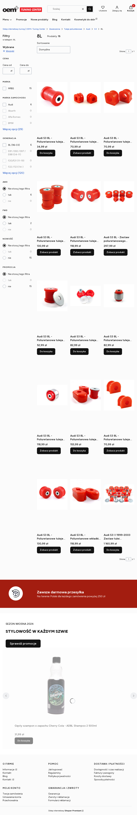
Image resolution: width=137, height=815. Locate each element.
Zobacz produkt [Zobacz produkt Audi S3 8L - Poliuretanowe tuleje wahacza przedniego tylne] (49, 550)
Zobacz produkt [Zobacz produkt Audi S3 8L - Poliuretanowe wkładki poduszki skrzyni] (82, 550)
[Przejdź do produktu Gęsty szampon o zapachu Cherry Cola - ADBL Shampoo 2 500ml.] (56, 685)
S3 (95, 29)
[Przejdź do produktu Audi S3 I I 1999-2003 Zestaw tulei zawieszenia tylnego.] (119, 494)
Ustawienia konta (12, 797)
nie (9, 201)
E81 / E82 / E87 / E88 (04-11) (16, 153)
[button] (90, 9)
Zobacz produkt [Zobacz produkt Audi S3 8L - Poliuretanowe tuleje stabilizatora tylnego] (116, 450)
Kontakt (7, 772)
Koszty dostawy (102, 776)
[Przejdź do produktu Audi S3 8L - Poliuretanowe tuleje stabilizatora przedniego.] (85, 97)
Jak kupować (55, 769)
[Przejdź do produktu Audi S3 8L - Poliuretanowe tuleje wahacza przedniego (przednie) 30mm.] (52, 196)
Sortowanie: (43, 43)
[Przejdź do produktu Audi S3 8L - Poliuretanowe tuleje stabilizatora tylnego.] (119, 395)
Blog (5, 776)
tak (9, 194)
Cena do (24, 65)
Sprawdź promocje (23, 643)
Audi (88, 29)
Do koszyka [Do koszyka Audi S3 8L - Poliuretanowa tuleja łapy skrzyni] (46, 351)
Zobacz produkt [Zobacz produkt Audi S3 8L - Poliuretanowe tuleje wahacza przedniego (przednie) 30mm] (49, 252)
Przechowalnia (10, 800)
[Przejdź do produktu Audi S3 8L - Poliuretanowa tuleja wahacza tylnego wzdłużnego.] (52, 395)
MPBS (11, 88)
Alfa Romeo (14, 117)
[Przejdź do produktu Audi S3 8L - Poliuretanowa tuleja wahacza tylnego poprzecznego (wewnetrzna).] (52, 97)
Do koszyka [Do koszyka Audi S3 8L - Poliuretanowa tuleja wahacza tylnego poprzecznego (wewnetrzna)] (46, 153)
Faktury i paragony (104, 772)
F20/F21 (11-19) (16, 160)
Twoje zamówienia (13, 793)
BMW (10, 123)
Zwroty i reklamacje (58, 797)
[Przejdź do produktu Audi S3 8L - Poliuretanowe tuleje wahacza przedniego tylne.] (52, 494)
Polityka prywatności (59, 776)
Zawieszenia (54, 29)
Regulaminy (54, 772)
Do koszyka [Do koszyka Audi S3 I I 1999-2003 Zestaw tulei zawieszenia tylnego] (113, 550)
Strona (122, 51)
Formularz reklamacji (59, 800)
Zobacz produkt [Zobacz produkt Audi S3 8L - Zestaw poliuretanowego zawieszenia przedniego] (116, 252)
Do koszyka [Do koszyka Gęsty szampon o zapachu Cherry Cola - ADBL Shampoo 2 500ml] (23, 740)
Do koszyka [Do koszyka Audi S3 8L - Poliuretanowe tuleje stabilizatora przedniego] (113, 153)
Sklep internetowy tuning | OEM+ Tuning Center (24, 29)
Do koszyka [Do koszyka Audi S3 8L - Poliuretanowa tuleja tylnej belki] (79, 351)
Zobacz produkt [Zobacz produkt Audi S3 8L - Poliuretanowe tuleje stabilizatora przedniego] (82, 153)
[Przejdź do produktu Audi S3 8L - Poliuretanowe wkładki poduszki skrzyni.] (85, 494)
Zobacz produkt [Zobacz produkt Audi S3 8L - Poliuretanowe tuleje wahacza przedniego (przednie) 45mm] (82, 252)
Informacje (9, 769)
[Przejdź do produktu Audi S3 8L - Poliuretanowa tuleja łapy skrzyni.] (52, 295)
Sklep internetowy (64, 810)
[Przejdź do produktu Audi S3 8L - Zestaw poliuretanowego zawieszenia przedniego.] (119, 196)
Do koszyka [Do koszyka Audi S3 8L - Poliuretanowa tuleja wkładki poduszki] (79, 450)
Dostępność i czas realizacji (109, 769)
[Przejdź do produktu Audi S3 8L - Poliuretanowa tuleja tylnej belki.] (85, 295)
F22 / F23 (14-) (15, 166)
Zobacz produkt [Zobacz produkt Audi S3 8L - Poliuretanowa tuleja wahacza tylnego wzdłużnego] (49, 450)
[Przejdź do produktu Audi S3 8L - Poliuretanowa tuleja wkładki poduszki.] (85, 395)
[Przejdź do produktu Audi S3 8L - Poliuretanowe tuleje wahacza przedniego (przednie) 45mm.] (85, 196)
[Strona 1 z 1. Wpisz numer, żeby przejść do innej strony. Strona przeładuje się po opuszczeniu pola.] (128, 51)
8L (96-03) (14, 145)
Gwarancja (54, 793)
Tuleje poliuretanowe (73, 29)
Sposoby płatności (104, 779)
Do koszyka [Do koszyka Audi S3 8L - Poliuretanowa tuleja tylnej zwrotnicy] (113, 351)
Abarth (12, 110)
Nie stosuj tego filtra (19, 188)
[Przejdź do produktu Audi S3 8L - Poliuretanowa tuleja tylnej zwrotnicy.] (119, 295)
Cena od (7, 65)
